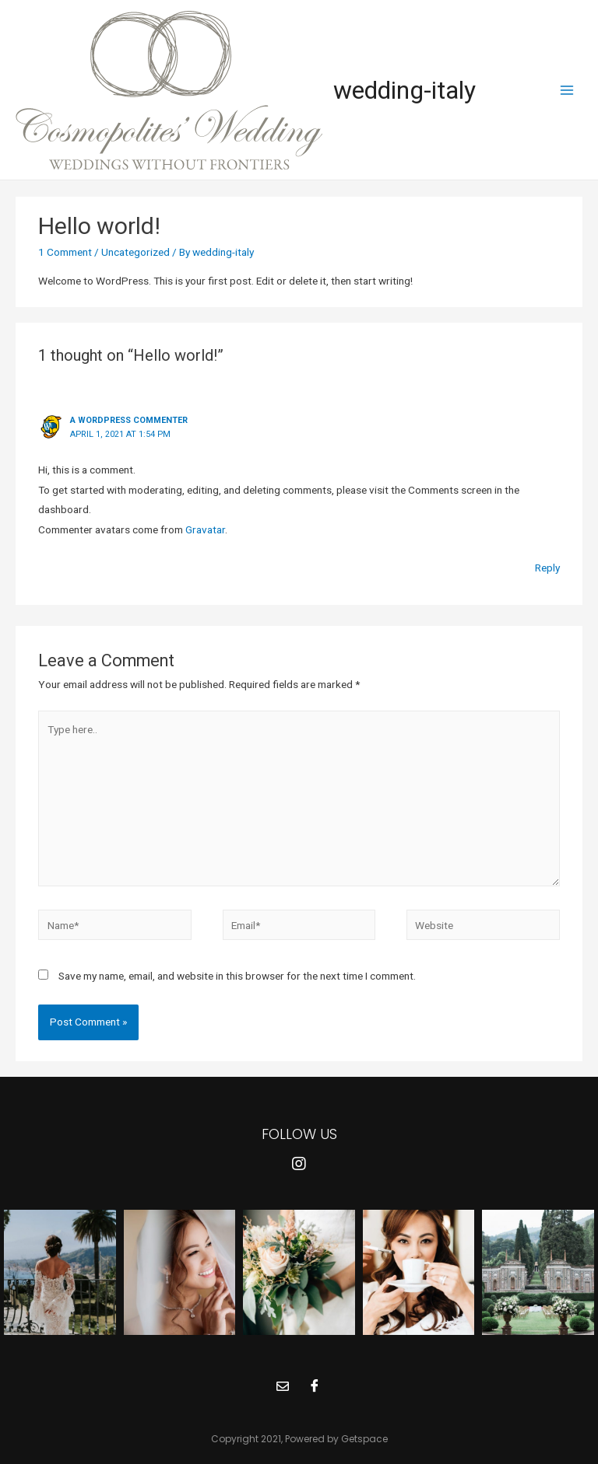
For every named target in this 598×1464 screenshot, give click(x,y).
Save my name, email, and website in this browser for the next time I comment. (237, 976)
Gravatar (205, 529)
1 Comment (65, 252)
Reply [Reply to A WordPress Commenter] (547, 567)
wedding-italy (404, 90)
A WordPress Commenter (129, 420)
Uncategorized (135, 252)
